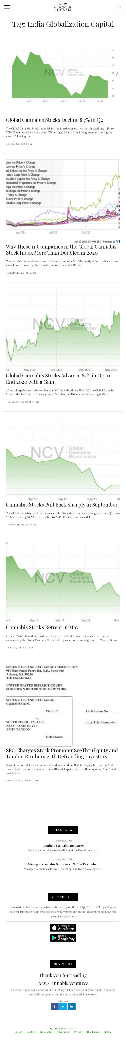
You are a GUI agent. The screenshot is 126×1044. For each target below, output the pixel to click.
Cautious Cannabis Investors (63, 846)
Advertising (63, 1031)
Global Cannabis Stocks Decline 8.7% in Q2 (54, 119)
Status (107, 1031)
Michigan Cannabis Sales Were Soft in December (63, 864)
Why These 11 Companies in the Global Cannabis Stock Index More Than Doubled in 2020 (61, 249)
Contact (31, 1031)
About (18, 1031)
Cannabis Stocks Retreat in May (42, 627)
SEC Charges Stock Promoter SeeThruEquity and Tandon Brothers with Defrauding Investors (62, 753)
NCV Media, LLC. (64, 1028)
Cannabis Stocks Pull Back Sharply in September (62, 504)
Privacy (78, 1031)
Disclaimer (93, 1031)
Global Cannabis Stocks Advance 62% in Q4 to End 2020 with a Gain (58, 378)
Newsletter (46, 1031)
